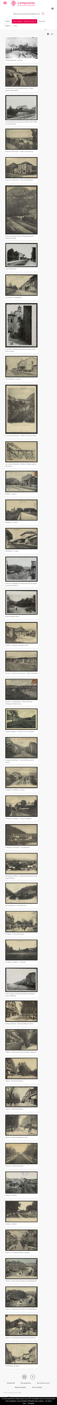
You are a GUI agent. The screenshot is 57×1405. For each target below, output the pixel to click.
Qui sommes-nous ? (43, 1383)
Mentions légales (20, 1387)
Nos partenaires (26, 1383)
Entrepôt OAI (11, 1383)
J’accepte (30, 1403)
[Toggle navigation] (48, 8)
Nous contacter (37, 1387)
